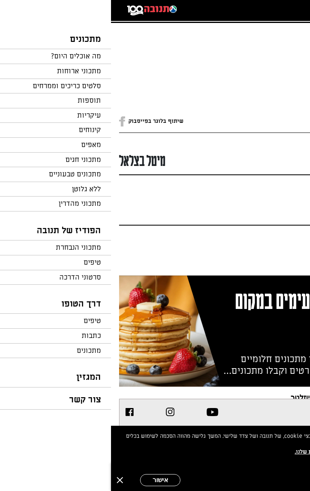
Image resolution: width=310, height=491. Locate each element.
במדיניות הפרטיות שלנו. (213, 452)
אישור (49, 480)
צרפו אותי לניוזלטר (208, 397)
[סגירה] (9, 480)
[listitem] (101, 412)
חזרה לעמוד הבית (280, 41)
